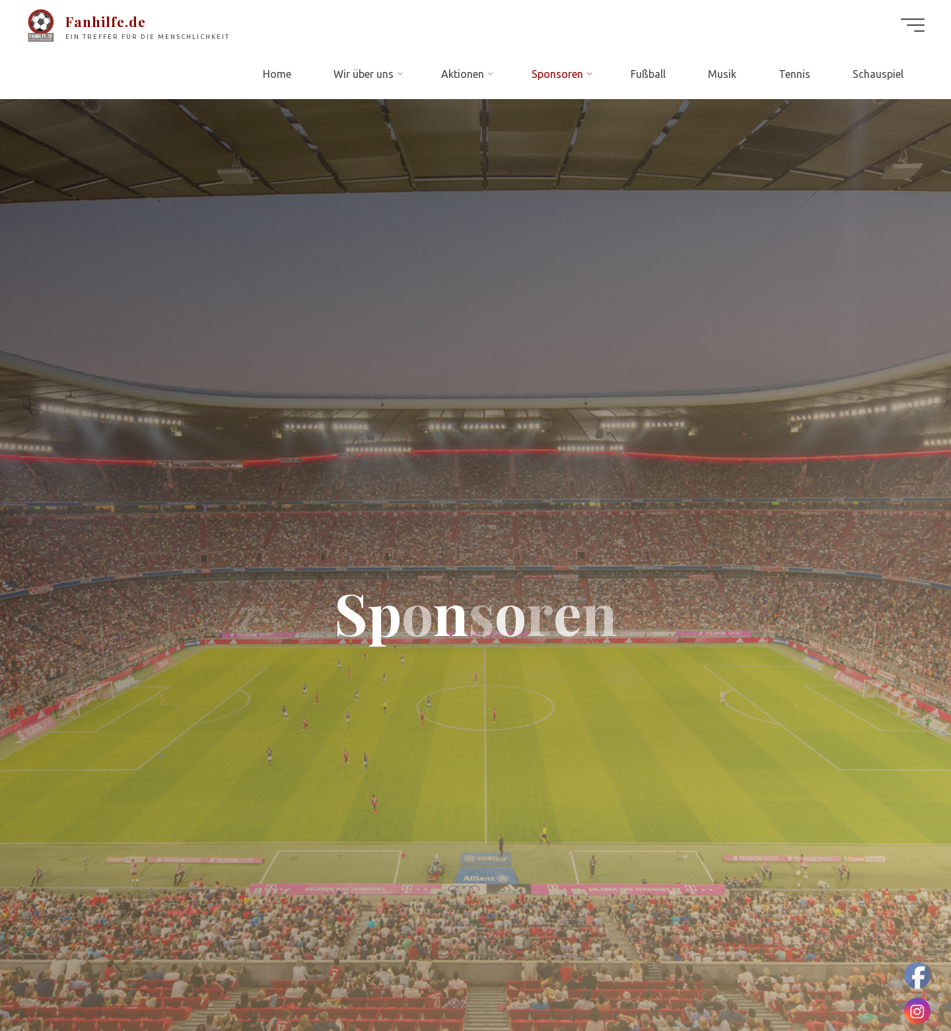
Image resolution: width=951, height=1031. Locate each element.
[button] (21, 20)
